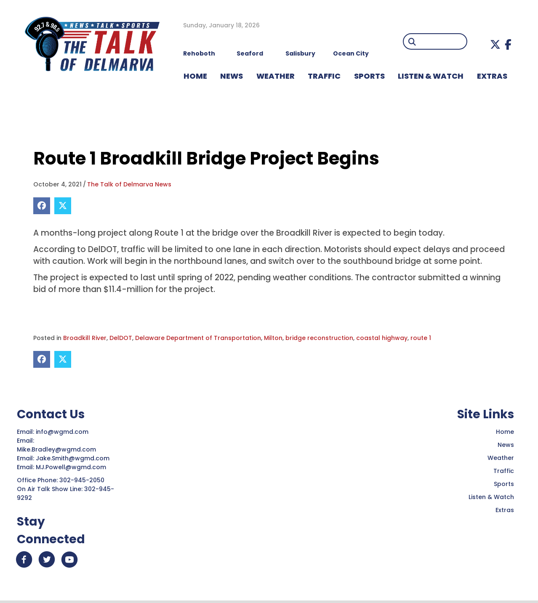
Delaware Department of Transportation (198, 338)
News (506, 445)
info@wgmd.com (63, 432)
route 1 (420, 338)
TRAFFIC (324, 76)
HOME (195, 76)
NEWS (231, 76)
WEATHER (275, 76)
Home (505, 432)
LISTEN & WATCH (430, 76)
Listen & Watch (491, 497)
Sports (369, 76)
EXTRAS (492, 76)
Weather (500, 458)
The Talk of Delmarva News (129, 184)
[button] (495, 44)
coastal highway (381, 338)
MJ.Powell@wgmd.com (72, 467)
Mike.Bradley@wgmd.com (56, 449)
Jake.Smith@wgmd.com (73, 458)
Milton (273, 338)
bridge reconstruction (319, 338)
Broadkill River (85, 338)
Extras (504, 510)
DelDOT (120, 338)
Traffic (503, 471)
